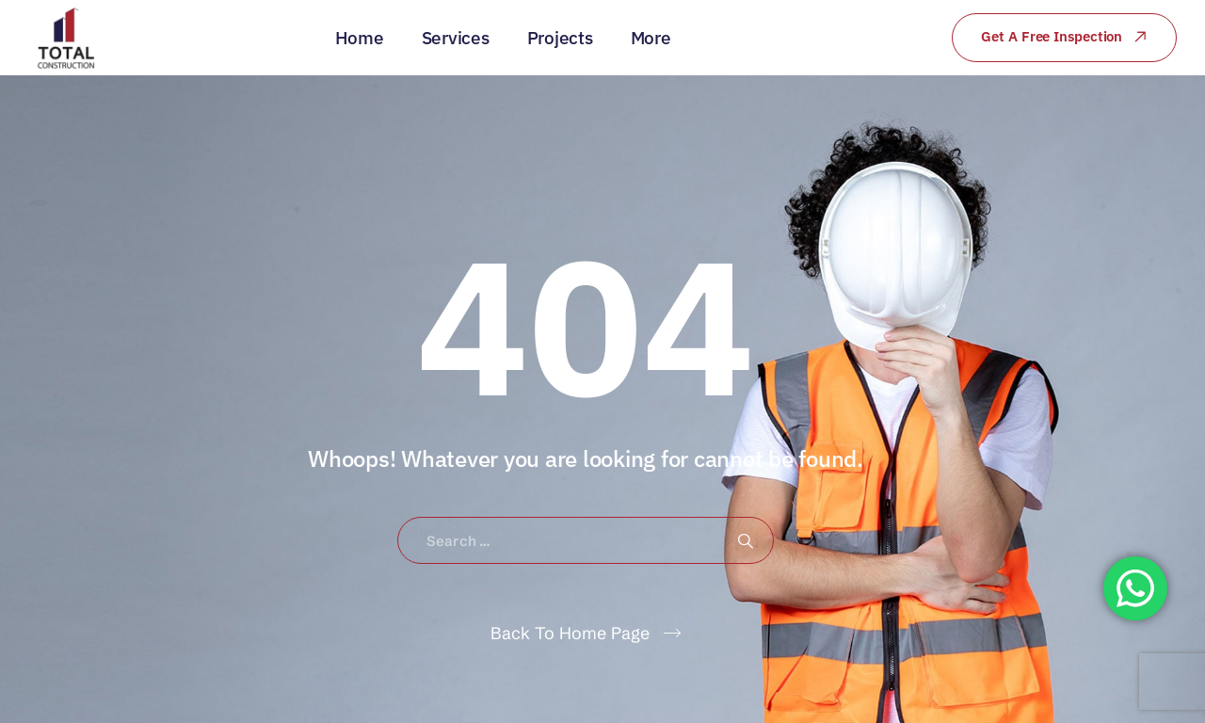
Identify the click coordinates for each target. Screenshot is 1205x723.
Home (359, 37)
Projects (560, 37)
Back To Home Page (570, 633)
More (651, 37)
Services (456, 37)
